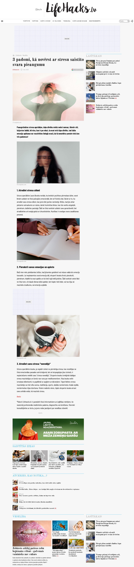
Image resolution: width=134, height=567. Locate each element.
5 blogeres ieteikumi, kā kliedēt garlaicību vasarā (36, 508)
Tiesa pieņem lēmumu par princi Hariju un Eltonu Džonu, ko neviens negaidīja (108, 63)
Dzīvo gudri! (45, 21)
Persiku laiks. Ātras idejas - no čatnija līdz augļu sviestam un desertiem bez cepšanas (49, 489)
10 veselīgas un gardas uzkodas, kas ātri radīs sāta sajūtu (40, 483)
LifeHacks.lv (16, 69)
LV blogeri (57, 21)
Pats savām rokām (80, 21)
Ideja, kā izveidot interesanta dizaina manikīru (35, 502)
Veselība (66, 21)
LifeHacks (18, 55)
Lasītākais (94, 56)
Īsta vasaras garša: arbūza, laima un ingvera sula (36, 495)
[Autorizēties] (132, 21)
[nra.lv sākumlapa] (39, 9)
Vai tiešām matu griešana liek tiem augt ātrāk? (75, 533)
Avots (19, 396)
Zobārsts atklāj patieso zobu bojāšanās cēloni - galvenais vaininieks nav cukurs (107, 107)
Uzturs (35, 21)
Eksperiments (94, 21)
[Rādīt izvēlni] (2, 21)
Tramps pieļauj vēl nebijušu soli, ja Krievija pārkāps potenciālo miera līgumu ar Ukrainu (108, 96)
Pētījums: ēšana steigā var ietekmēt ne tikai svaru (75, 464)
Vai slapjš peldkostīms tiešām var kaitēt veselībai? (59, 533)
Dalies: (40, 413)
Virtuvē (26, 21)
